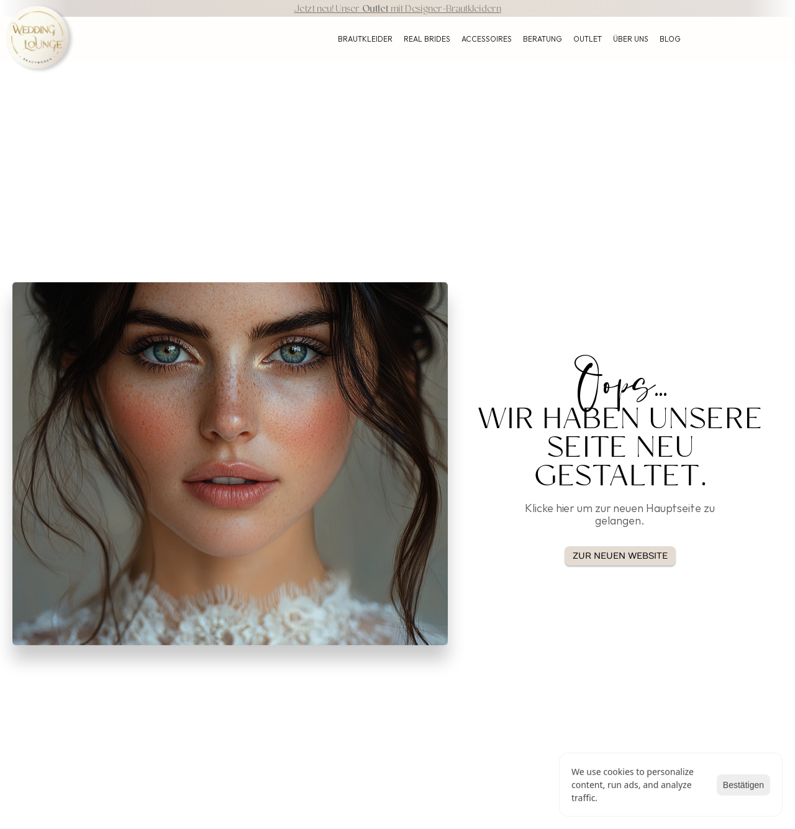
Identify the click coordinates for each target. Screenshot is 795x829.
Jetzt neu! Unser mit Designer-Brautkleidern (397, 10)
